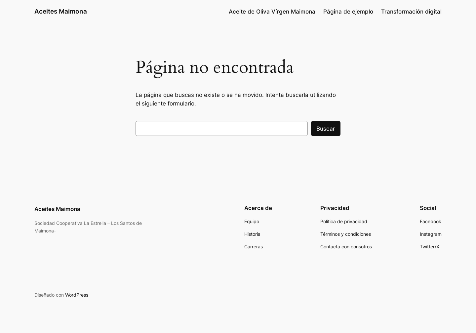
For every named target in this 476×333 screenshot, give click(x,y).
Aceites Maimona (60, 11)
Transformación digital (411, 11)
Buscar (325, 128)
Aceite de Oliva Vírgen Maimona (272, 11)
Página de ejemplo (348, 11)
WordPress (76, 295)
